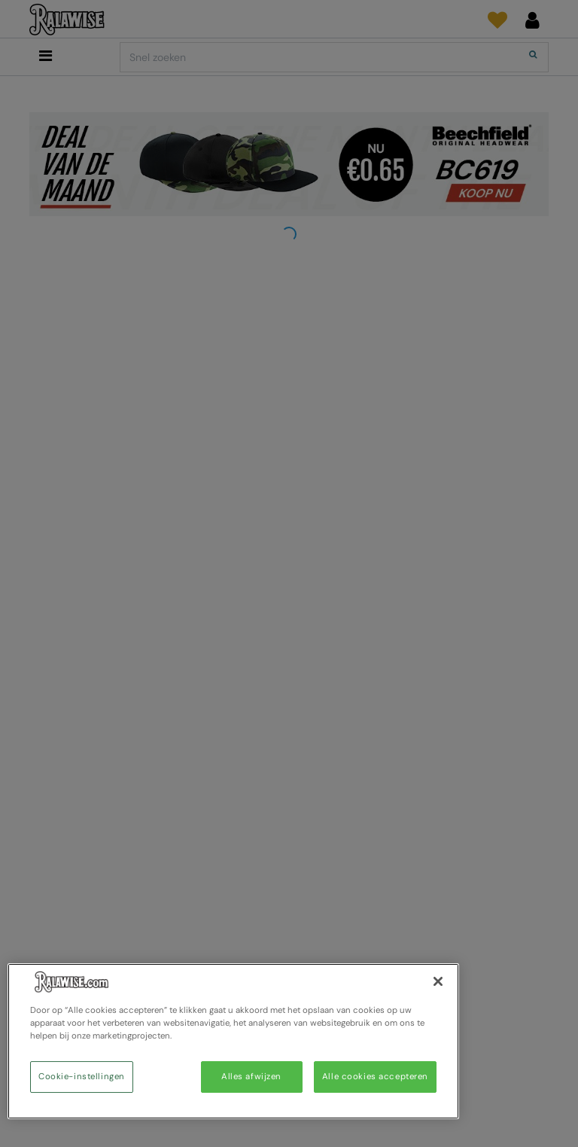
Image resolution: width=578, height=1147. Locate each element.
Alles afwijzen (251, 1076)
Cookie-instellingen (81, 1076)
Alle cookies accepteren (375, 1076)
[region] (233, 1041)
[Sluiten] (438, 981)
